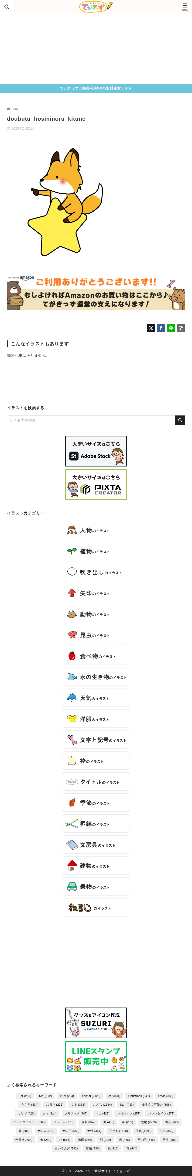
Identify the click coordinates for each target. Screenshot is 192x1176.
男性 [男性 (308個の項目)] (170, 1140)
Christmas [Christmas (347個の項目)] (139, 1096)
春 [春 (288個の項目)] (45, 1140)
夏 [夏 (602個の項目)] (24, 1131)
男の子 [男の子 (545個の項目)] (146, 1140)
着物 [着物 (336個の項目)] (93, 1148)
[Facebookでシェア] (161, 328)
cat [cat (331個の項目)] (114, 1096)
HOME (14, 109)
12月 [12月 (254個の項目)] (67, 1096)
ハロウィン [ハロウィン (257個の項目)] (128, 1113)
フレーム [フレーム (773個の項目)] (63, 1122)
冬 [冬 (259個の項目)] (127, 1122)
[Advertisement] (96, 49)
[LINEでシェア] (171, 328)
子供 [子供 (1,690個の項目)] (143, 1131)
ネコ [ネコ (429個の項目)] (103, 1113)
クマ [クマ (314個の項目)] (50, 1113)
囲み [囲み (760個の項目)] (172, 1122)
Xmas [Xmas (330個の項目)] (165, 1096)
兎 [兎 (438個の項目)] (108, 1122)
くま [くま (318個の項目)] (78, 1104)
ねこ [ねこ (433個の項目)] (127, 1104)
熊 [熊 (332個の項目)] (105, 1140)
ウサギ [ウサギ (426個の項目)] (26, 1113)
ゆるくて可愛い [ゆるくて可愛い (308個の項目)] (156, 1104)
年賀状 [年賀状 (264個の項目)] (23, 1140)
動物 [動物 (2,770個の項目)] (149, 1122)
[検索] (180, 420)
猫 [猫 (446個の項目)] (124, 1140)
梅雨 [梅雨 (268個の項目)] (85, 1140)
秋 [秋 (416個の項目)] (113, 1148)
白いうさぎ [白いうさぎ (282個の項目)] (66, 1148)
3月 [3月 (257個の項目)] (25, 1096)
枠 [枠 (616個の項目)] (64, 1140)
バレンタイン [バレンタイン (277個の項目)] (161, 1113)
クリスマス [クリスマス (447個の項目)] (76, 1113)
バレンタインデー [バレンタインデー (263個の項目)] (29, 1122)
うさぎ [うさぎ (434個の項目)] (29, 1104)
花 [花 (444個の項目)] (131, 1148)
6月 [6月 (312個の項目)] (45, 1096)
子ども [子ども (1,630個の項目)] (118, 1131)
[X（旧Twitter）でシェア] (151, 328)
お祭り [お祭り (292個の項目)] (54, 1104)
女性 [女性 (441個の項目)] (94, 1131)
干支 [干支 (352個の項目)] (166, 1131)
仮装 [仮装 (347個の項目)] (88, 1122)
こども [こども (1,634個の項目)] (102, 1104)
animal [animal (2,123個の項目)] (91, 1096)
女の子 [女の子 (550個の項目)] (70, 1131)
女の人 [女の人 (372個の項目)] (46, 1131)
